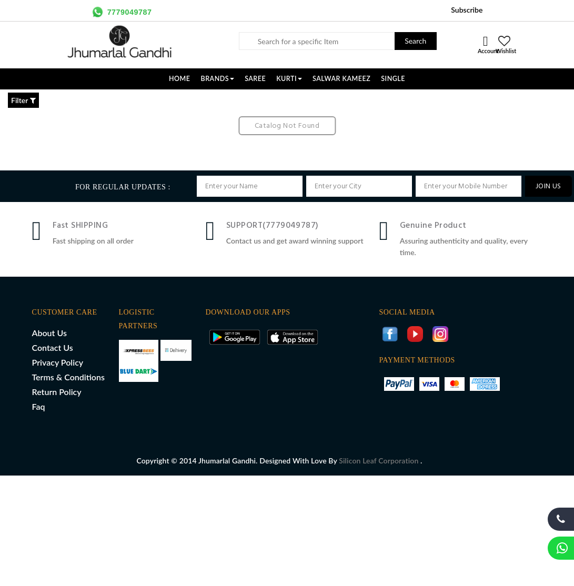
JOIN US (548, 186)
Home (179, 79)
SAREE (255, 79)
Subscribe (466, 9)
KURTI (289, 79)
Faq (38, 406)
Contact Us (52, 347)
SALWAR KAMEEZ (341, 79)
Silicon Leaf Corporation (379, 460)
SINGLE (393, 79)
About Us (49, 333)
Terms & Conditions (68, 377)
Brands (218, 79)
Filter (23, 100)
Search (415, 40)
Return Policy (57, 392)
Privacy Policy (58, 362)
